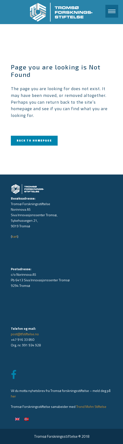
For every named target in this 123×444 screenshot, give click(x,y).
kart (14, 236)
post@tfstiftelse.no (25, 333)
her (13, 396)
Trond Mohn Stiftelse (91, 406)
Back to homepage (34, 140)
